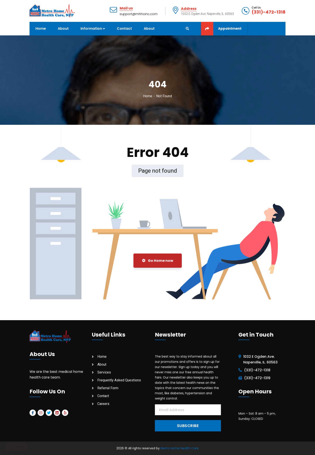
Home (147, 96)
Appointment (221, 28)
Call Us (256, 7)
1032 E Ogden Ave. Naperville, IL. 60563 (260, 359)
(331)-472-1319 (257, 377)
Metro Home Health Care (180, 448)
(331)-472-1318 (268, 12)
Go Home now (157, 260)
